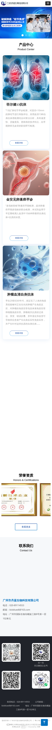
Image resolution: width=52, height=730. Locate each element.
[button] (48, 3)
